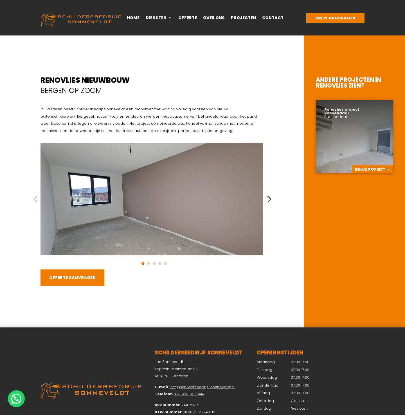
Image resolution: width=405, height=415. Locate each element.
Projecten (243, 18)
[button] (16, 398)
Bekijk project (370, 169)
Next (267, 199)
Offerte (187, 18)
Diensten (156, 18)
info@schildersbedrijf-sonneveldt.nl (202, 387)
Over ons (214, 18)
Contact (273, 18)
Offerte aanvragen (72, 277)
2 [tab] (148, 263)
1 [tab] (142, 263)
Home (133, 18)
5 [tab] (165, 263)
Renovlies (331, 86)
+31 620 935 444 (189, 394)
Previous (36, 199)
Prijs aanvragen (335, 18)
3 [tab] (154, 263)
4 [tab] (159, 263)
